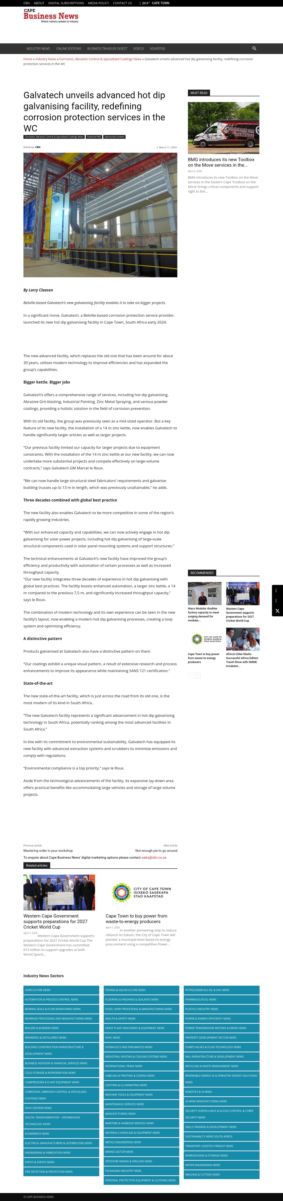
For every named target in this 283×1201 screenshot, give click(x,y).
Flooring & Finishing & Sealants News (132, 999)
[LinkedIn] (277, 590)
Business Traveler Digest (107, 48)
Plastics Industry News (201, 1009)
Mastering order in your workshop (48, 851)
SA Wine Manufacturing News (206, 1101)
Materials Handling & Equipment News (132, 1133)
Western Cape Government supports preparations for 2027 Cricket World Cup (55, 921)
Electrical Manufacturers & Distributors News (58, 1143)
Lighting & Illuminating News (126, 1085)
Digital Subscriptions (66, 3)
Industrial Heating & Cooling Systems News (136, 1056)
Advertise (157, 48)
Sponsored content (114, 137)
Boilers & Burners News (42, 1028)
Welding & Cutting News (202, 1174)
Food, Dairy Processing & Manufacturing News (138, 1009)
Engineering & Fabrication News (48, 1153)
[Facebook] (277, 600)
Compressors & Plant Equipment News (52, 1082)
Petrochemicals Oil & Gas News (207, 990)
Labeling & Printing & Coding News (130, 1076)
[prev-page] (190, 675)
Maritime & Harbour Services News (129, 1123)
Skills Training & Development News (210, 1127)
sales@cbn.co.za (153, 858)
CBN (26, 3)
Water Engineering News (202, 1165)
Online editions (68, 48)
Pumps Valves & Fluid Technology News (213, 1047)
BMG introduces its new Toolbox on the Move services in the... (221, 162)
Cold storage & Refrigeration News (50, 1073)
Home (27, 59)
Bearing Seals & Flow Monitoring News (53, 1009)
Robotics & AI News (198, 1092)
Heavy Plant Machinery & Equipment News (134, 1028)
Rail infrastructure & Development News (214, 1056)
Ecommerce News (37, 1133)
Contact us (122, 3)
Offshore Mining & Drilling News (128, 1161)
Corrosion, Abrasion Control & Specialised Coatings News (100, 59)
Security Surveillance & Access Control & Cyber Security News (219, 1114)
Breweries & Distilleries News (45, 1037)
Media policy (98, 3)
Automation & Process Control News (51, 999)
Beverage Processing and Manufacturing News (58, 1018)
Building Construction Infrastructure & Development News (54, 1050)
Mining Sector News (119, 1152)
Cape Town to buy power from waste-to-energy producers (136, 918)
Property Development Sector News (210, 1037)
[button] (254, 49)
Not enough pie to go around (156, 851)
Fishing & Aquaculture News (125, 990)
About (39, 3)
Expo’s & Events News (39, 1162)
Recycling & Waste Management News (211, 1066)
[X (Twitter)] (277, 610)
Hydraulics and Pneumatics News (129, 1047)
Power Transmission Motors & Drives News (215, 1028)
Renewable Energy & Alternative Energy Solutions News (221, 1079)
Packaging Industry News (123, 1171)
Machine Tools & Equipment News (129, 1095)
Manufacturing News (120, 1114)
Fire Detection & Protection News (49, 1172)
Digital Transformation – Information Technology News (52, 1121)
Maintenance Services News (124, 1104)
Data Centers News (38, 1108)
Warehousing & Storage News (206, 1155)
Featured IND (94, 137)
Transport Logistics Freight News (209, 1146)
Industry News (38, 48)
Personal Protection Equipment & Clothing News (140, 1180)
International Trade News (123, 1066)
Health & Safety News (120, 1018)
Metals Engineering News (123, 1142)
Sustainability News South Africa (208, 1136)
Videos (138, 48)
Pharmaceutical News (200, 999)
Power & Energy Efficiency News (208, 1018)
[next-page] (198, 675)
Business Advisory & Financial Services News (56, 1063)
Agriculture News (38, 990)
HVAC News (112, 1037)
